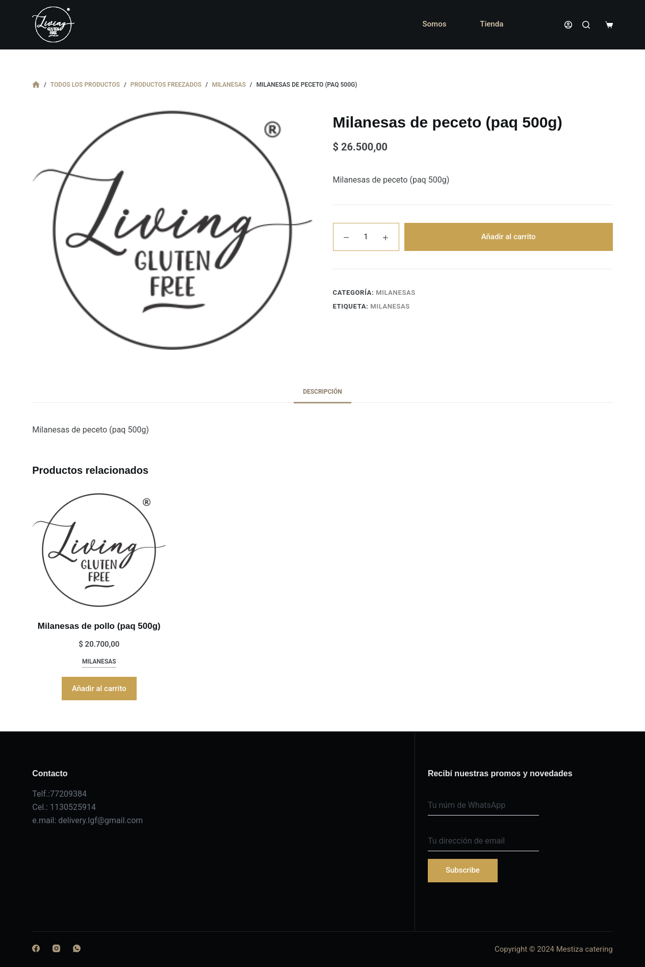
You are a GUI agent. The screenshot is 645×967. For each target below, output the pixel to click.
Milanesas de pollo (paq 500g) (99, 626)
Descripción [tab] (322, 391)
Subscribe (463, 870)
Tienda (491, 24)
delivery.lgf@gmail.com (100, 820)
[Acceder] (568, 25)
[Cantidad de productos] (366, 237)
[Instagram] (56, 948)
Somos (434, 24)
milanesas (396, 292)
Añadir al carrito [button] (99, 688)
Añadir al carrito (508, 236)
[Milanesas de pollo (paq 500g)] (99, 550)
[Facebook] (36, 948)
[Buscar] (586, 25)
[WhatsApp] (77, 948)
